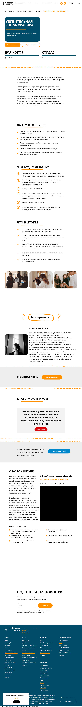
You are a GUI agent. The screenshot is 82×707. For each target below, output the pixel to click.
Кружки (37, 11)
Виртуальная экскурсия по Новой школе (54, 479)
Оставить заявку (12, 45)
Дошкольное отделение (28, 652)
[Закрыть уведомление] (28, 694)
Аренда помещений (64, 652)
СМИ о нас (8, 660)
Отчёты (7, 665)
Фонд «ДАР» (8, 643)
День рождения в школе (29, 662)
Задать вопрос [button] (31, 45)
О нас (6, 640)
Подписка (68, 701)
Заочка (24, 650)
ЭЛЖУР (7, 677)
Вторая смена (26, 655)
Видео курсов (26, 660)
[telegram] (65, 3)
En (79, 3)
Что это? (16, 698)
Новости (7, 648)
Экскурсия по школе (10, 662)
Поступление (8, 650)
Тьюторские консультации (29, 657)
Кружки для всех (19, 3)
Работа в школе (9, 657)
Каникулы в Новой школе (29, 645)
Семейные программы (28, 648)
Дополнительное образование (18, 11)
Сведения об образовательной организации (10, 670)
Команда (7, 645)
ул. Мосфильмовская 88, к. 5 (29, 629)
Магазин (24, 665)
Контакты (7, 675)
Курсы (42, 640)
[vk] (61, 3)
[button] (52, 377)
